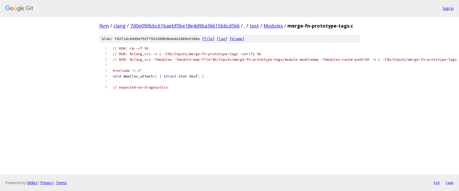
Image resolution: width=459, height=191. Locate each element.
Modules (273, 26)
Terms (61, 182)
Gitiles (32, 182)
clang (119, 26)
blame (237, 39)
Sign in (448, 8)
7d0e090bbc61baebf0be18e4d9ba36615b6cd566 (185, 26)
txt (437, 182)
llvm (104, 26)
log (222, 39)
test (254, 26)
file (208, 39)
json (449, 182)
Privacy (46, 182)
